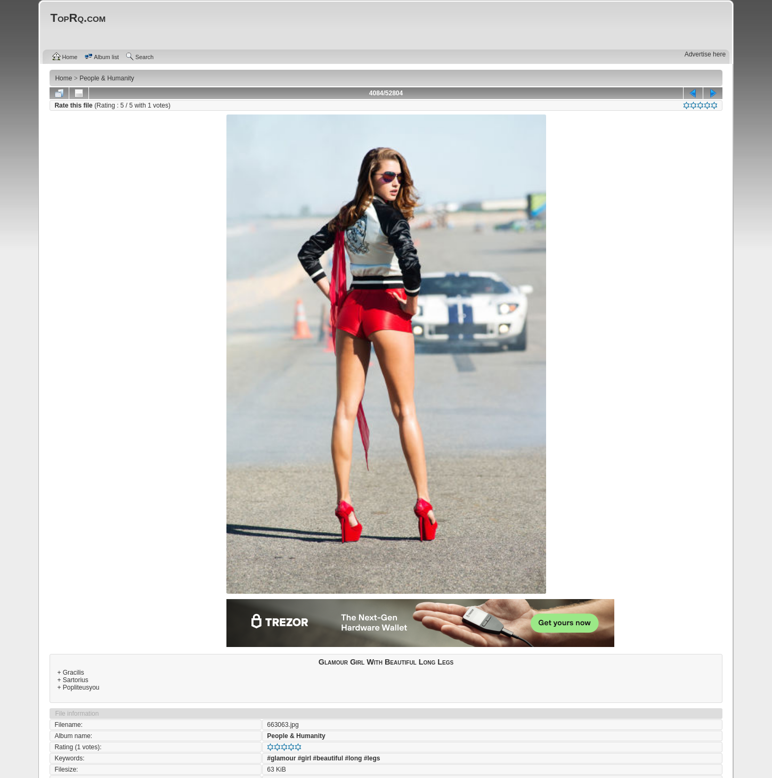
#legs (372, 758)
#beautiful (328, 758)
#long (353, 758)
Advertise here (705, 54)
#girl (304, 758)
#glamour (281, 758)
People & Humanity (296, 736)
